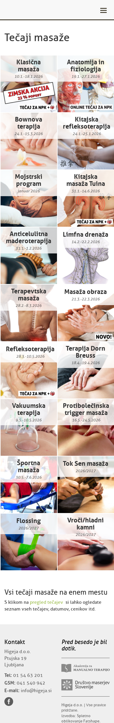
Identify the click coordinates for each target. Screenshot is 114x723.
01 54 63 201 (28, 675)
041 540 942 (31, 683)
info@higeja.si (36, 691)
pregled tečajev (46, 602)
